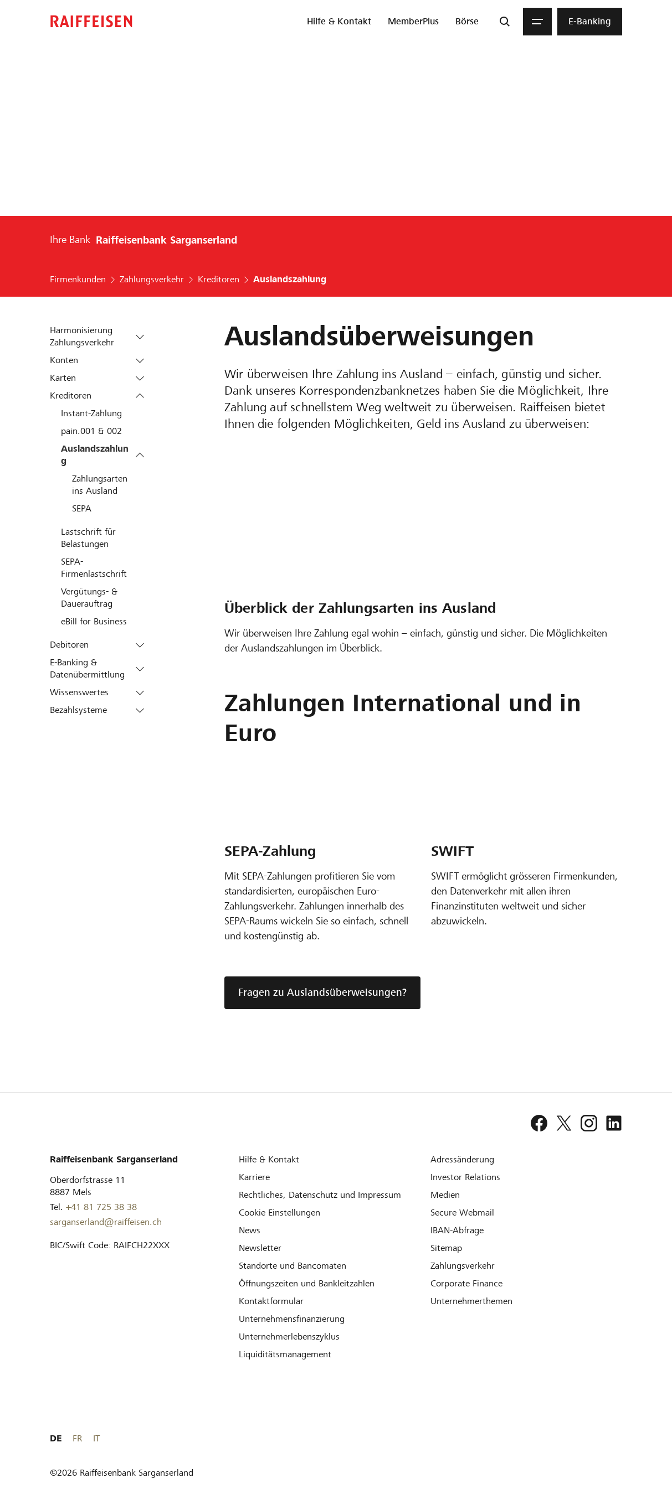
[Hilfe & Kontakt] (269, 1159)
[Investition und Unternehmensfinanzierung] (292, 1319)
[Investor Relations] (465, 1177)
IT (618, 1438)
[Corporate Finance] (466, 1283)
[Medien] (445, 1195)
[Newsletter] (260, 1248)
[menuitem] (339, 21)
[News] (249, 1230)
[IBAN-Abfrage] (457, 1230)
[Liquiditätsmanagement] (285, 1354)
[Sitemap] (446, 1248)
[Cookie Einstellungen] (279, 1212)
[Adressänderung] (462, 1159)
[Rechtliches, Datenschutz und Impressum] (320, 1195)
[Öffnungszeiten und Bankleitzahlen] (307, 1283)
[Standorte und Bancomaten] (292, 1265)
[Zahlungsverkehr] (462, 1265)
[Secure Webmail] (462, 1212)
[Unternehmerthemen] (471, 1301)
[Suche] (505, 21)
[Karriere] (254, 1177)
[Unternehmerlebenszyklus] (289, 1336)
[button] (139, 336)
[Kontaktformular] (271, 1301)
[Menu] (537, 21)
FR (599, 1438)
